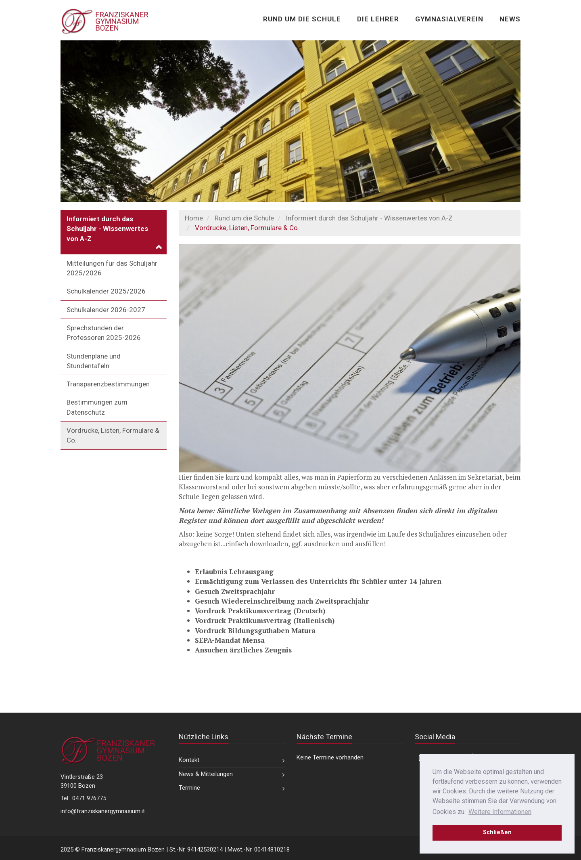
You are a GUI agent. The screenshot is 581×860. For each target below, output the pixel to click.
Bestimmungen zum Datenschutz (97, 407)
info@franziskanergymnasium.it (103, 811)
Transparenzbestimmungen (108, 384)
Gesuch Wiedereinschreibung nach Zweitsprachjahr (282, 601)
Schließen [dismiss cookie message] (497, 832)
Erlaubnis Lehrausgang (234, 571)
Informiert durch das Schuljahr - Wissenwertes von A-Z (369, 218)
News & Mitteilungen (206, 774)
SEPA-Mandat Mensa (230, 640)
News (509, 19)
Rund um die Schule (302, 19)
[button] (114, 232)
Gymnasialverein (449, 19)
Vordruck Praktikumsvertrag (243, 610)
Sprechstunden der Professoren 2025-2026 (104, 333)
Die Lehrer (378, 19)
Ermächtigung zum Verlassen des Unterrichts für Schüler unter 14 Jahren (318, 581)
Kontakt (189, 760)
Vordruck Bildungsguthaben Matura (255, 630)
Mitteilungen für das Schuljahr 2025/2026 (112, 268)
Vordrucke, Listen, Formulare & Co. (113, 435)
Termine (189, 787)
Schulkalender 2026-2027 (106, 310)
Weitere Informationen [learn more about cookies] (499, 812)
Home (194, 218)
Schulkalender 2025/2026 (106, 291)
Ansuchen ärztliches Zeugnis (243, 649)
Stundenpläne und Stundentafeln (94, 361)
